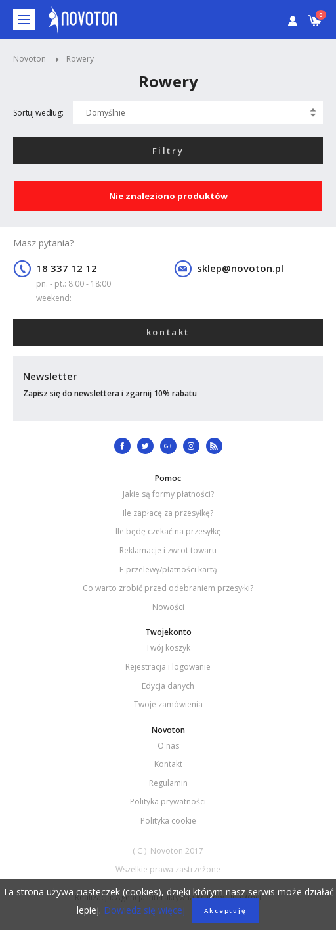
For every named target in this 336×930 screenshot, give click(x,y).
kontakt (168, 332)
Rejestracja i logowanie (168, 666)
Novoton (29, 58)
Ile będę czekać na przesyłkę (168, 531)
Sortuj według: (38, 112)
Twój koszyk (168, 647)
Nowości (168, 607)
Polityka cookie (168, 820)
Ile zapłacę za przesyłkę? (168, 513)
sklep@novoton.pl (240, 268)
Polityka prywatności (168, 801)
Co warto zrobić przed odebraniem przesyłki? (168, 587)
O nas (168, 745)
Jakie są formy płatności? (168, 494)
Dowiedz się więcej (143, 910)
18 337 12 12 (66, 268)
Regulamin (168, 783)
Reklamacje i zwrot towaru (168, 550)
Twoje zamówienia (168, 704)
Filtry (168, 150)
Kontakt (168, 764)
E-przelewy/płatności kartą (168, 569)
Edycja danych (168, 685)
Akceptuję (225, 910)
